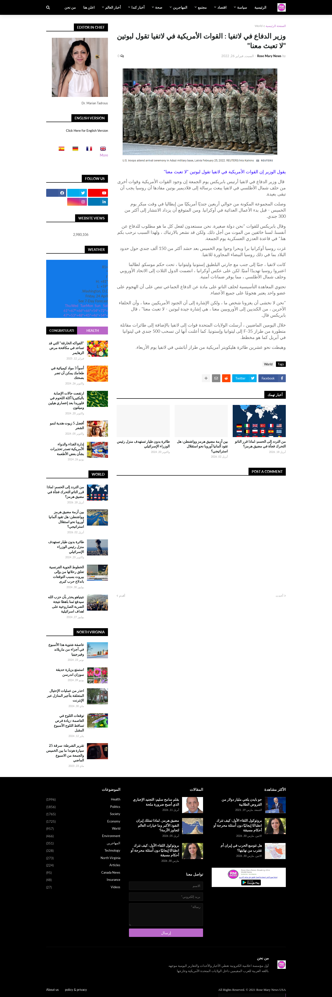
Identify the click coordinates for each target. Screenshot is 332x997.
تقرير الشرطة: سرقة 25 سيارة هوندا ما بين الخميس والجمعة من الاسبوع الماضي (65, 752)
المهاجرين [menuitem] (180, 7)
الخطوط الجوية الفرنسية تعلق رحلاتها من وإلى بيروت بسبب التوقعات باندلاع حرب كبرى (66, 574)
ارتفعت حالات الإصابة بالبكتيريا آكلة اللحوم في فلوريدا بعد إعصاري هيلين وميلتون (66, 400)
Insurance (83, 880)
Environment (83, 836)
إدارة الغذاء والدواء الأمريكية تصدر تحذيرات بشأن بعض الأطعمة (67, 449)
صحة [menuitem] (158, 7)
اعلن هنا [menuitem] (89, 7)
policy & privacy (76, 990)
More (104, 155)
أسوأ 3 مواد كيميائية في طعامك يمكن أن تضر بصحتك (67, 373)
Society (83, 814)
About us (52, 990)
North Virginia (83, 858)
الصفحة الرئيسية (276, 26)
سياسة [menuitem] (242, 7)
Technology (83, 850)
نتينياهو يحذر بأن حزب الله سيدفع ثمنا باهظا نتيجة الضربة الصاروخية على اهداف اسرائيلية (66, 604)
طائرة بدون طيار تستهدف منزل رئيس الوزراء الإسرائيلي (143, 443)
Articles (83, 865)
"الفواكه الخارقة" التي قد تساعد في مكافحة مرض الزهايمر (66, 348)
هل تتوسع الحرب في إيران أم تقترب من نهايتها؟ (241, 847)
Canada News (83, 872)
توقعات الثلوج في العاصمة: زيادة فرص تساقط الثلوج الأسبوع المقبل (69, 722)
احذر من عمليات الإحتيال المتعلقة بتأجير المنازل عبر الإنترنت (65, 695)
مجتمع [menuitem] (202, 7)
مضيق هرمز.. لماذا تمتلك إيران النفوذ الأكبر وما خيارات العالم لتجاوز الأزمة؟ (157, 825)
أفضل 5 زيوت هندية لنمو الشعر (67, 425)
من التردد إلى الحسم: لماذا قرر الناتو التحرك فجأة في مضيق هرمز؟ (260, 443)
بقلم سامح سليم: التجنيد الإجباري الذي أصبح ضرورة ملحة (156, 801)
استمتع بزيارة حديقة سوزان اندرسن (70, 672)
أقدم (122, 596)
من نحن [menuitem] (70, 7)
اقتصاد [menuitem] (222, 7)
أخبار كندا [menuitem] (138, 7)
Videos (83, 887)
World (259, 26)
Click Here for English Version (87, 131)
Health (92, 330)
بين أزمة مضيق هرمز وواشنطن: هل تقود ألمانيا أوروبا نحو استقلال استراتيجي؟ (202, 446)
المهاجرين (83, 843)
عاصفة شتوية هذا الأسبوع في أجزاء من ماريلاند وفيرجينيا (66, 649)
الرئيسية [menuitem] (260, 7)
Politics (83, 807)
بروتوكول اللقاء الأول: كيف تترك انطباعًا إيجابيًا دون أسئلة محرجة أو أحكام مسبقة (237, 825)
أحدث (279, 596)
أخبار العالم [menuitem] (113, 7)
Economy (83, 821)
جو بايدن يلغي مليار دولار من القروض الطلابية (242, 801)
